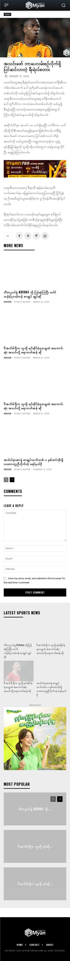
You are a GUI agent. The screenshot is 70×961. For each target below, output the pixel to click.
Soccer (7, 14)
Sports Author (22, 301)
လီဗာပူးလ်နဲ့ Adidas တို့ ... (35, 809)
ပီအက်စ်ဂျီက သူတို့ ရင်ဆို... (35, 846)
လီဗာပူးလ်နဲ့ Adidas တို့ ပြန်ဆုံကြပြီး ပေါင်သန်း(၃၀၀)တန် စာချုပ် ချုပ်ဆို (30, 294)
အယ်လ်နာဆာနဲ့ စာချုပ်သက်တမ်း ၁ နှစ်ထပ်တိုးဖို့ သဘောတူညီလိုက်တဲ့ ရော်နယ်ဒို (33, 461)
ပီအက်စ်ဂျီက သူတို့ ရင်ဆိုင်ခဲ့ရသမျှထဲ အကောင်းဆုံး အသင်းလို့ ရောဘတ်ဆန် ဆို (33, 350)
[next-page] (12, 479)
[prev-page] (6, 479)
